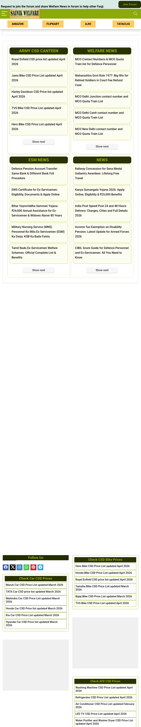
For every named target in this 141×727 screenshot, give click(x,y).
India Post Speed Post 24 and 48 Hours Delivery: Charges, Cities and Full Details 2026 (101, 210)
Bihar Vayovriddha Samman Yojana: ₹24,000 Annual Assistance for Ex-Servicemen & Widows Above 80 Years (37, 210)
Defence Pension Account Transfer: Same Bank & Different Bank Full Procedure (35, 173)
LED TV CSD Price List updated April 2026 (101, 713)
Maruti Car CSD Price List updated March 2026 (34, 585)
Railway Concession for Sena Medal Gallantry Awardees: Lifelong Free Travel (98, 173)
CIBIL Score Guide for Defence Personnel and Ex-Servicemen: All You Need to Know (102, 252)
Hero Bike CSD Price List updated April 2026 (102, 566)
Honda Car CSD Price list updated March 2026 (34, 608)
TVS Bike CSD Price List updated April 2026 (102, 603)
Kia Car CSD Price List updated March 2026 (32, 615)
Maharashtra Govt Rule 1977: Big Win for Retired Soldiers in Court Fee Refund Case (101, 80)
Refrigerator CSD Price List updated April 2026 (104, 697)
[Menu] (4, 14)
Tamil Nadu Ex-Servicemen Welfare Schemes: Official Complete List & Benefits (35, 252)
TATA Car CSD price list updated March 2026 (33, 591)
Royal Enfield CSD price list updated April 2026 (104, 579)
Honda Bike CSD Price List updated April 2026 (103, 572)
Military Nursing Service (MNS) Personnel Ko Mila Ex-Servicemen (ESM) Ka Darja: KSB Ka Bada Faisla (38, 231)
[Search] (135, 14)
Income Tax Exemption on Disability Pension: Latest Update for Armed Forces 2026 (102, 231)
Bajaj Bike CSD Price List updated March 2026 (103, 596)
